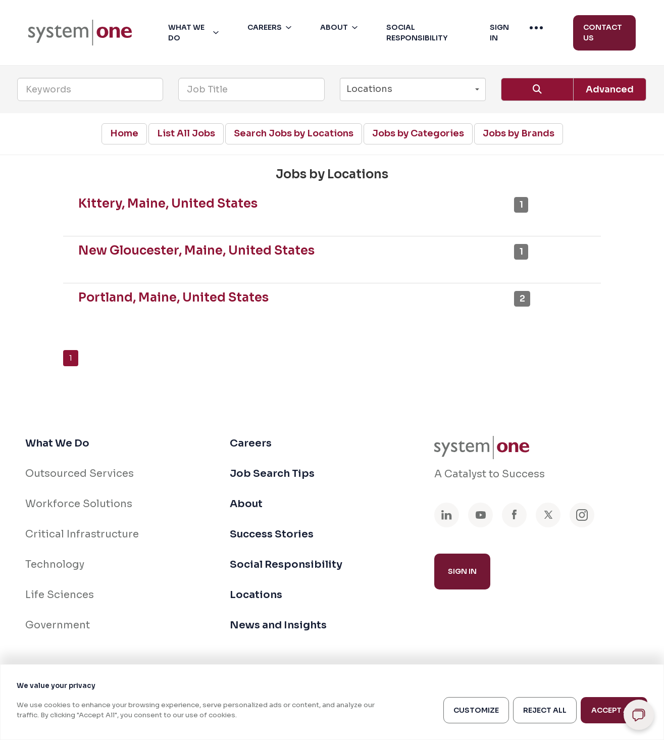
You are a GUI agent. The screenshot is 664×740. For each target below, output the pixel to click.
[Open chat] (639, 715)
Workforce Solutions (78, 504)
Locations (256, 594)
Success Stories (272, 534)
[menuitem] (80, 32)
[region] (332, 702)
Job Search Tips (272, 473)
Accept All (614, 710)
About (246, 504)
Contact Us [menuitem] (602, 32)
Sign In (462, 571)
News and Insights (278, 625)
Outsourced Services (79, 473)
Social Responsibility (286, 564)
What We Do (57, 443)
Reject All (545, 710)
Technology (54, 564)
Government (57, 625)
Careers (251, 443)
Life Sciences (59, 594)
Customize (476, 710)
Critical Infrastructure (82, 534)
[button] (195, 33)
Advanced (610, 89)
